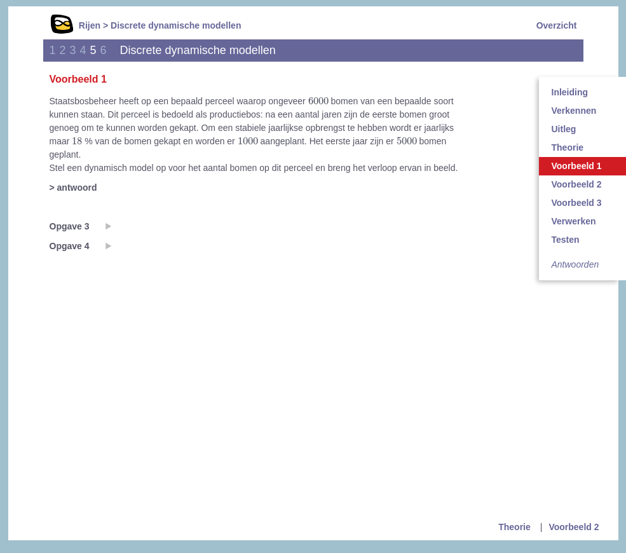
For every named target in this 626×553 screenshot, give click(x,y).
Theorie (514, 527)
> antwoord (73, 187)
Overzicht (556, 25)
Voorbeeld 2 (573, 527)
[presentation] (318, 100)
